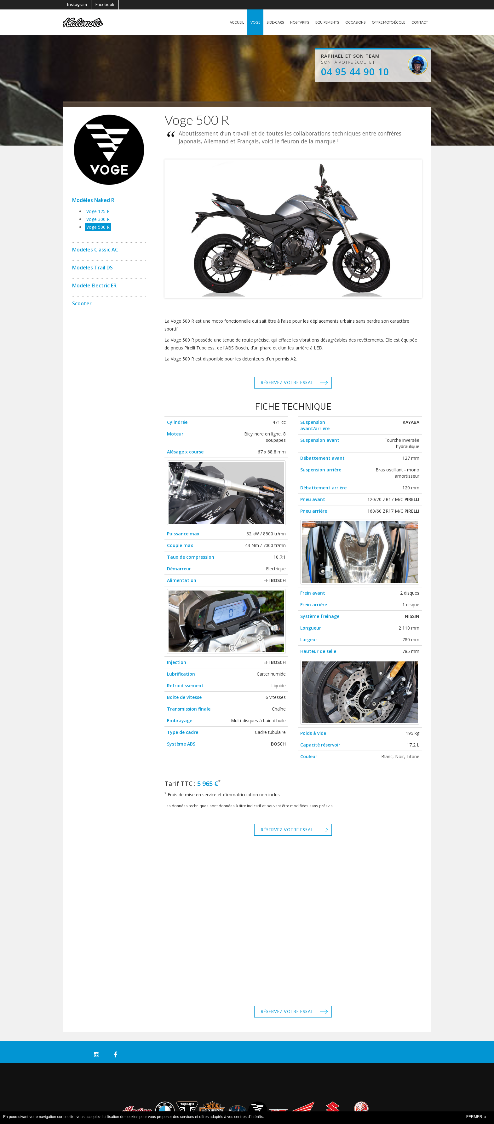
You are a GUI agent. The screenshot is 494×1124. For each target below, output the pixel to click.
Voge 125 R (98, 211)
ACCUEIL (225, 22)
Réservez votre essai (287, 382)
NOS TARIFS (291, 22)
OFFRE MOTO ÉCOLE (386, 22)
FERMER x (476, 1117)
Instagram (77, 4)
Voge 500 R (98, 227)
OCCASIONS (350, 22)
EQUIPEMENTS (320, 22)
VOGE (245, 22)
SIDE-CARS (266, 22)
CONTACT (419, 22)
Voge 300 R (98, 219)
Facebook (104, 4)
